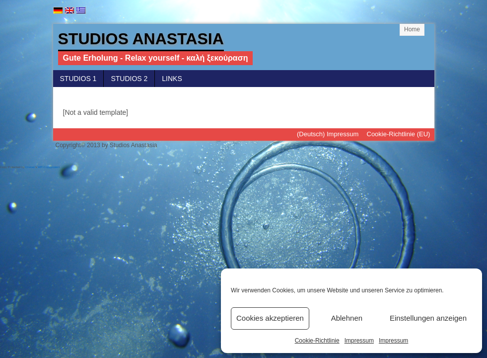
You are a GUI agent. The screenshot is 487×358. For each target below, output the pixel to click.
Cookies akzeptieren (270, 318)
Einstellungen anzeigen (428, 318)
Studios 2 (129, 79)
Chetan (30, 167)
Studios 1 (78, 79)
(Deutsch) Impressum (327, 134)
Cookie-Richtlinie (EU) (398, 134)
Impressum (359, 340)
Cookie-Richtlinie (317, 340)
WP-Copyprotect (49, 167)
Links (172, 79)
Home (412, 29)
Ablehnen (346, 318)
